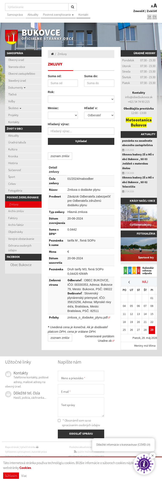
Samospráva (15, 14)
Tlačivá (12, 94)
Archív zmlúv (16, 211)
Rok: (51, 92)
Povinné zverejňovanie (58, 14)
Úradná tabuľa (17, 142)
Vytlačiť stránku (29, 447)
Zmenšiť (138, 11)
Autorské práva (39, 451)
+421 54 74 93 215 (139, 102)
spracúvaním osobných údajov (81, 425)
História (13, 163)
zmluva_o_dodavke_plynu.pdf (88, 317)
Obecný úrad (16, 60)
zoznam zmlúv (60, 156)
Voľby (11, 101)
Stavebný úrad (17, 80)
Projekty (13, 115)
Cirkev (12, 184)
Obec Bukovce (20, 264)
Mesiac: (53, 108)
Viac (24, 476)
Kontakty (13, 122)
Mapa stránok (12, 447)
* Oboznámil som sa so (79, 423)
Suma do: (91, 76)
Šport (11, 177)
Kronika (13, 156)
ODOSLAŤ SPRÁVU (81, 434)
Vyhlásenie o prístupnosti (17, 451)
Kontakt (83, 14)
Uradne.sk (105, 340)
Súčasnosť (14, 170)
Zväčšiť (152, 11)
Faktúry (13, 218)
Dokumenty (17, 87)
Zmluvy (13, 204)
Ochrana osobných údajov (20, 248)
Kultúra (12, 149)
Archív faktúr (16, 225)
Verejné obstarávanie (21, 239)
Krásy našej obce (142, 201)
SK (149, 17)
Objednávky (15, 232)
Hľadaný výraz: (59, 124)
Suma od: (55, 76)
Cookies (25, 468)
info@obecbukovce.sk (139, 97)
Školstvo (14, 108)
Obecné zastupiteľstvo (21, 74)
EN (155, 17)
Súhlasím (11, 476)
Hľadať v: (91, 108)
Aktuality (33, 14)
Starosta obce (16, 67)
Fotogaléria (15, 190)
